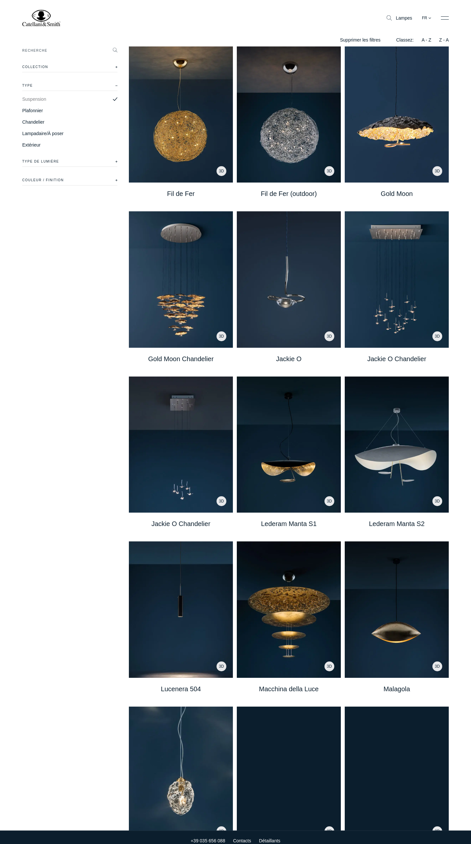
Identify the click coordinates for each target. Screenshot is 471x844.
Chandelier (33, 122)
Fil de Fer (181, 193)
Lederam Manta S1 (289, 523)
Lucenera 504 (181, 689)
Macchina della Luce (289, 689)
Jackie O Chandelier (396, 358)
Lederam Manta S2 (397, 523)
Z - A (444, 40)
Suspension (34, 99)
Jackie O (289, 358)
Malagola (396, 689)
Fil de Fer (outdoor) (289, 193)
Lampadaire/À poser (42, 133)
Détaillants (269, 839)
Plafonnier (32, 110)
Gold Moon (397, 193)
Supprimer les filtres (360, 40)
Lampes (399, 18)
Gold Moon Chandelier (181, 358)
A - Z (426, 40)
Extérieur (31, 145)
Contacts (242, 839)
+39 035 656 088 (208, 839)
